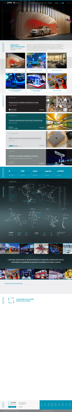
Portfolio (11, 410)
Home (3, 410)
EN (67, 2)
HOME (31, 2)
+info (58, 234)
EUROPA (10, 198)
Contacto (17, 410)
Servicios (8, 410)
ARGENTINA (11, 189)
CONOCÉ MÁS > (41, 109)
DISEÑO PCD (51, 410)
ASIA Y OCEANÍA (12, 200)
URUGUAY (11, 194)
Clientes (14, 410)
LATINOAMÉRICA (12, 195)
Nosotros (6, 410)
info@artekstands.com (23, 403)
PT (70, 2)
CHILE (10, 192)
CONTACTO (49, 2)
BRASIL (10, 191)
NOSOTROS (34, 2)
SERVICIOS (38, 2)
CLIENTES (45, 2)
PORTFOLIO (42, 2)
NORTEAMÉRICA (12, 197)
